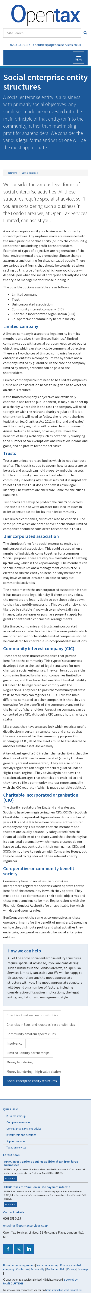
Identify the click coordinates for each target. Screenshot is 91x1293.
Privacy (71, 1269)
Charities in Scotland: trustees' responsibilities (41, 1024)
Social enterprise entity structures (32, 1081)
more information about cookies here (64, 1290)
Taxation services (16, 1147)
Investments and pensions (21, 1135)
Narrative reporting (47, 1265)
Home (6, 1265)
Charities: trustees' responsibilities (32, 1015)
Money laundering (20, 1062)
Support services (15, 1141)
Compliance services (18, 1122)
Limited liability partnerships (28, 1053)
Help (62, 1269)
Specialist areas (30, 172)
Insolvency (14, 1043)
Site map (83, 1269)
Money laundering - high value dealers (34, 1071)
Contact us (22, 1269)
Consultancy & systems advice (23, 1129)
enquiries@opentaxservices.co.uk (57, 45)
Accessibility (37, 1269)
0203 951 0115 (20, 45)
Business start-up (16, 1116)
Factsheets (11, 172)
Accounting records (23, 1265)
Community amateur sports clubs (31, 1034)
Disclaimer (52, 1269)
